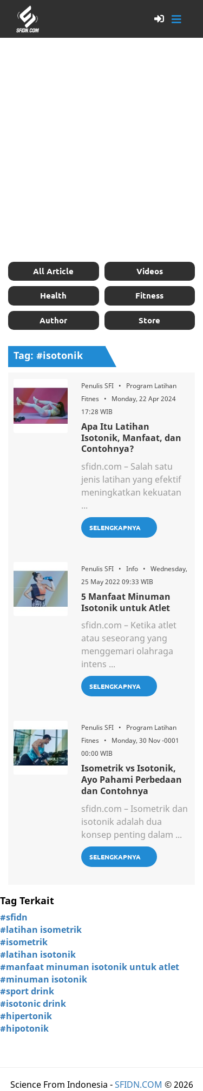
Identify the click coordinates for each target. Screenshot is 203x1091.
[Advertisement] (101, 150)
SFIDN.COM (138, 1084)
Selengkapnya (115, 527)
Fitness (149, 295)
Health (53, 295)
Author (53, 320)
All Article (53, 271)
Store (149, 320)
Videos (149, 271)
